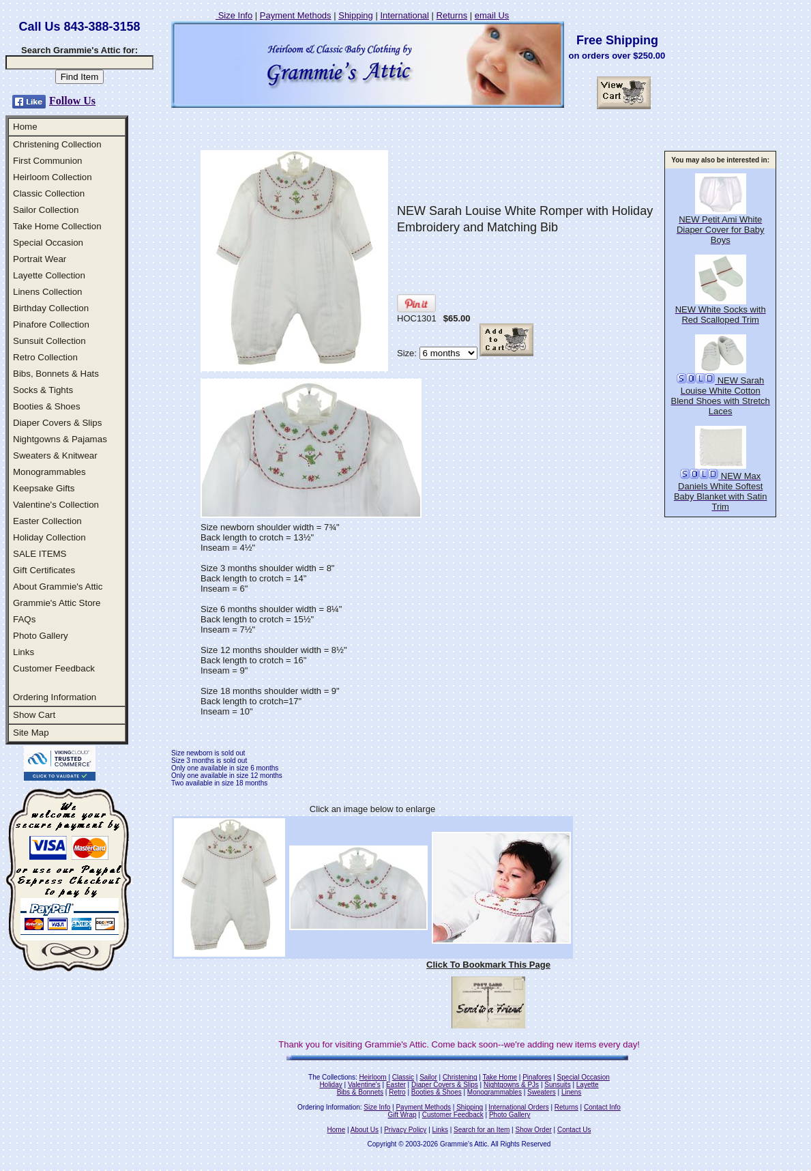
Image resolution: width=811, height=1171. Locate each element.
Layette (587, 1084)
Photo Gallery (40, 636)
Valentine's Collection (56, 505)
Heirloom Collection (52, 177)
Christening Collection (57, 144)
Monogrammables (49, 472)
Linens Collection (48, 292)
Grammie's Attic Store (56, 603)
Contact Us (574, 1129)
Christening (460, 1077)
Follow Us (72, 100)
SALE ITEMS (40, 554)
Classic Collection (49, 193)
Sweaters (541, 1092)
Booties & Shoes (46, 406)
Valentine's (364, 1084)
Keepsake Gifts (43, 488)
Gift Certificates (44, 570)
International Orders (518, 1107)
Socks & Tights (43, 390)
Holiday (330, 1084)
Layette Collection (49, 275)
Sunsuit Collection (49, 341)
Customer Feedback (54, 668)
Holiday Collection (49, 537)
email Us (492, 15)
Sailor (428, 1077)
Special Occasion (48, 242)
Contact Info (602, 1107)
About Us (365, 1129)
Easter (396, 1084)
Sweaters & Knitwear (55, 455)
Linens (571, 1092)
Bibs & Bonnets (360, 1092)
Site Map (31, 732)
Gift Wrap (402, 1114)
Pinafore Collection (51, 324)
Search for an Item (482, 1129)
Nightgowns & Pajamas (60, 439)
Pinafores (536, 1077)
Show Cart (34, 715)
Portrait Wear (39, 259)
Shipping (355, 15)
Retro (397, 1092)
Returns (452, 15)
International (404, 15)
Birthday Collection (51, 308)
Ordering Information (54, 697)
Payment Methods (295, 15)
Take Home (499, 1077)
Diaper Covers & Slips (57, 423)
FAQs (24, 619)
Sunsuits (557, 1084)
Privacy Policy (405, 1129)
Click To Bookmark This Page (488, 964)
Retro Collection (45, 357)
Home (25, 126)
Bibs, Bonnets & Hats (56, 373)
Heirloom (373, 1077)
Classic (403, 1077)
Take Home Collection (57, 226)
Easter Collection (47, 521)
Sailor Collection (45, 210)
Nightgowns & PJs (511, 1084)
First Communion (47, 161)
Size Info (234, 15)
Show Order (533, 1129)
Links (23, 652)
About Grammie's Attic (57, 586)
